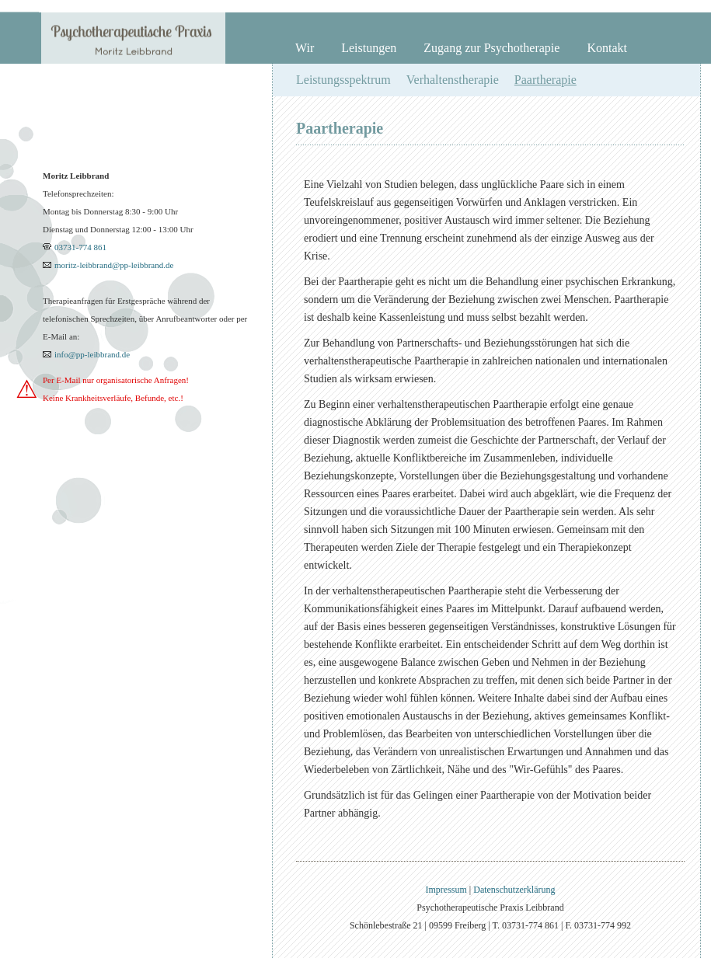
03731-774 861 (80, 247)
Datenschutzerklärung (514, 889)
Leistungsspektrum (343, 79)
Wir (304, 47)
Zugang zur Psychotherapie (491, 47)
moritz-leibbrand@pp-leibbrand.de (113, 265)
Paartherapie (545, 79)
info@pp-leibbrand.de (92, 354)
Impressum (447, 889)
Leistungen (368, 47)
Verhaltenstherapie (452, 79)
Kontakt (607, 47)
